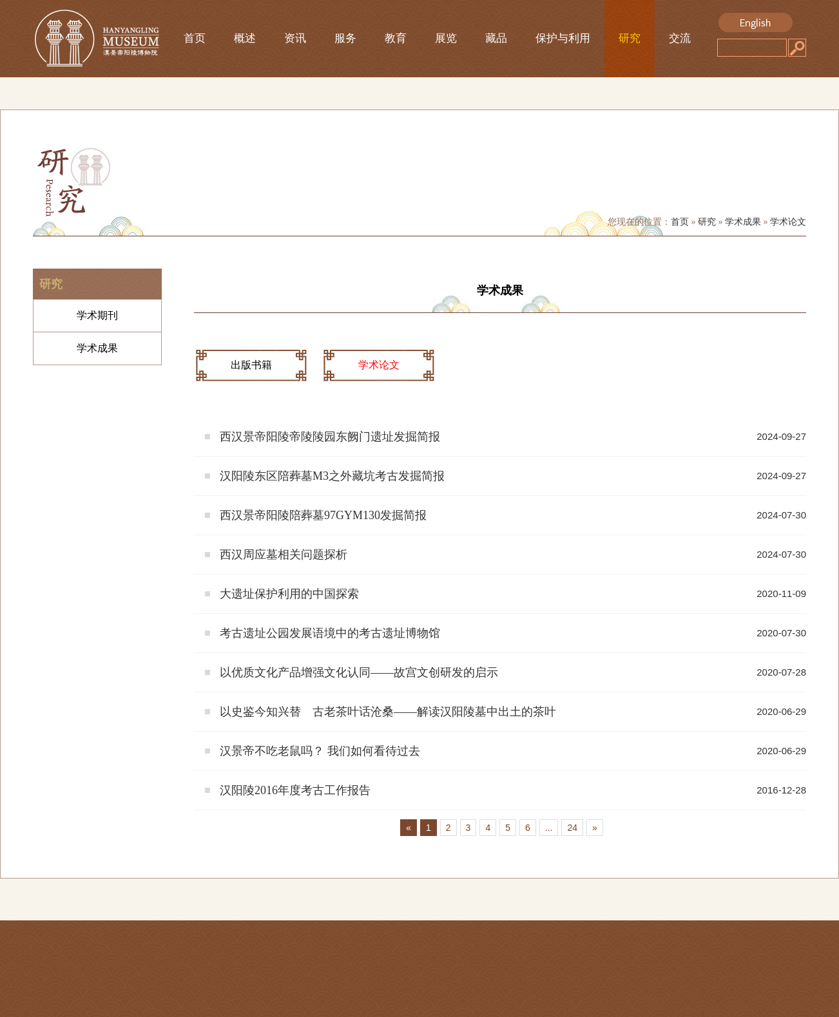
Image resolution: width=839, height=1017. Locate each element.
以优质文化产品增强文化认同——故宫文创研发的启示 (359, 672)
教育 (396, 38)
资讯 (295, 38)
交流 (680, 38)
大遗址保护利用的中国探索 (289, 593)
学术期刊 (97, 315)
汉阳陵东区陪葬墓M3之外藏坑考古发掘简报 (332, 476)
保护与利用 (562, 38)
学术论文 (788, 222)
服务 (345, 38)
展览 (446, 38)
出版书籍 (251, 364)
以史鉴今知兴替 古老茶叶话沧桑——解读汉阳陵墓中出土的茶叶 (388, 711)
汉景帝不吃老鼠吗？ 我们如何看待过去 (320, 751)
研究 (630, 38)
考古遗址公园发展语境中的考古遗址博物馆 (330, 633)
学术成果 (743, 222)
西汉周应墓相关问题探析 (283, 554)
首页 (195, 38)
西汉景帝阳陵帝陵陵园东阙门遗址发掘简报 (330, 436)
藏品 (496, 38)
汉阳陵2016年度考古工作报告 (295, 790)
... (549, 827)
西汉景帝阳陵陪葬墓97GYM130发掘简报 (323, 515)
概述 (245, 38)
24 (572, 827)
